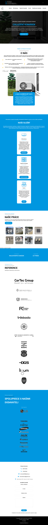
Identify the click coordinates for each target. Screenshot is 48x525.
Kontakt (44, 8)
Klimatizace (15, 8)
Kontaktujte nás (24, 34)
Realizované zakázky (36, 8)
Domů (10, 8)
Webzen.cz (26, 522)
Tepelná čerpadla (23, 8)
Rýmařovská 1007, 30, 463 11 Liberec (24, 479)
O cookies (24, 520)
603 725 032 (9, 1)
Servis (29, 8)
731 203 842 (8, 2)
